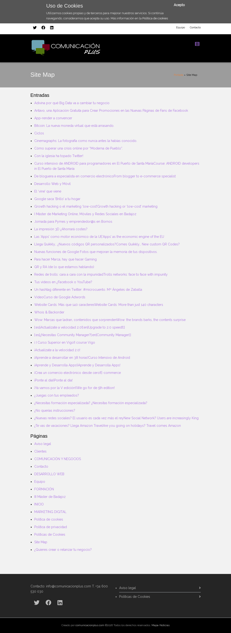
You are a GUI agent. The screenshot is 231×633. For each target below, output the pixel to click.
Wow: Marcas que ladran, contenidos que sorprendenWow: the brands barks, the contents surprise (110, 320)
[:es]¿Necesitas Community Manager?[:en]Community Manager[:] (82, 335)
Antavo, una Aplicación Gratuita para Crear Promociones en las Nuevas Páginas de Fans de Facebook (111, 110)
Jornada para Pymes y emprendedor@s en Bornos (73, 221)
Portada (178, 75)
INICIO (39, 504)
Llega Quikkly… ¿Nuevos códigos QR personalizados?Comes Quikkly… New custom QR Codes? (107, 244)
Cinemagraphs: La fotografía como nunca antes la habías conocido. (85, 141)
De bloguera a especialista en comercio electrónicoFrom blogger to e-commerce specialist (105, 176)
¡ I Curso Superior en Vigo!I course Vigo (64, 342)
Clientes (40, 451)
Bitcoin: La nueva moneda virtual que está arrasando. (74, 126)
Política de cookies (155, 18)
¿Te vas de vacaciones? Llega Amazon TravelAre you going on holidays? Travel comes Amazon (107, 426)
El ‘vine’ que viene (47, 191)
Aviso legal (42, 444)
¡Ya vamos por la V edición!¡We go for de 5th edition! (74, 388)
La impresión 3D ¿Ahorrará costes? (60, 229)
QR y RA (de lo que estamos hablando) (64, 267)
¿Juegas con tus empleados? (56, 395)
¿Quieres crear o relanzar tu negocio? (63, 550)
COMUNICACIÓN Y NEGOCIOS (57, 459)
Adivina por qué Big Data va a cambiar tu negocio (71, 103)
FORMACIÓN (44, 489)
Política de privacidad (50, 527)
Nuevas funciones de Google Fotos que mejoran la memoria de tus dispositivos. (95, 252)
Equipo (180, 27)
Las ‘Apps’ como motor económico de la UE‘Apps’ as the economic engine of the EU (99, 237)
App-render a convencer (53, 118)
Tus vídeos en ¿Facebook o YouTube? (63, 282)
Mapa (155, 625)
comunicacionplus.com (89, 625)
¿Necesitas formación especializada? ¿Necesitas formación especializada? (90, 403)
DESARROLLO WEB (49, 474)
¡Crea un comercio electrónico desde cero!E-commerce (77, 373)
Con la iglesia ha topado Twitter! (58, 156)
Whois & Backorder (49, 312)
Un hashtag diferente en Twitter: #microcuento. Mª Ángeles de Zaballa (88, 289)
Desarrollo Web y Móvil (52, 184)
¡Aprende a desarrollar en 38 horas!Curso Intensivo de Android (82, 357)
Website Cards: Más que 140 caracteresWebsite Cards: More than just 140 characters (98, 305)
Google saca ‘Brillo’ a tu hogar (57, 199)
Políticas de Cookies (49, 534)
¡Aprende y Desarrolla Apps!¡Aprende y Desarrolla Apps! (77, 365)
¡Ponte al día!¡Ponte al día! (53, 380)
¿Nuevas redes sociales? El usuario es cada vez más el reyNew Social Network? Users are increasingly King (116, 418)
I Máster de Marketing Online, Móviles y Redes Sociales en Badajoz (85, 214)
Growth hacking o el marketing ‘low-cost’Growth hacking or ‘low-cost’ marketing (95, 206)
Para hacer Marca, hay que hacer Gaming (65, 259)
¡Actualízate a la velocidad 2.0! (57, 350)
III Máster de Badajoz (50, 497)
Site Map (40, 542)
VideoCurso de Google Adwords (59, 297)
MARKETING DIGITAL (50, 512)
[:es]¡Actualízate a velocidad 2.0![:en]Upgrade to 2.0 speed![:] (79, 327)
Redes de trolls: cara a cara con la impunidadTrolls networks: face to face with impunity (101, 274)
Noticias (165, 625)
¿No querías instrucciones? (54, 410)
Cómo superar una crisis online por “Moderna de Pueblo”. (78, 148)
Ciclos (39, 133)
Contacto (195, 27)
